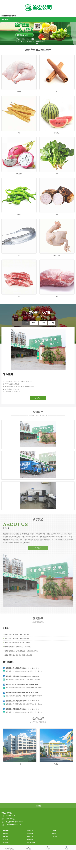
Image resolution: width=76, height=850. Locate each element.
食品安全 (30, 836)
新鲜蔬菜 (6, 833)
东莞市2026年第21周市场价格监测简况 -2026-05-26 (22, 688)
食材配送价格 (31, 842)
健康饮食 (30, 839)
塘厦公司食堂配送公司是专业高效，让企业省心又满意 (21, 654)
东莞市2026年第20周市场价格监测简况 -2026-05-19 (22, 696)
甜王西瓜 (57, 137)
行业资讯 (30, 833)
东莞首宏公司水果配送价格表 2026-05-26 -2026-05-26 (22, 671)
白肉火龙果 (19, 178)
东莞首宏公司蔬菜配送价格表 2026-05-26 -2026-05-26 (22, 680)
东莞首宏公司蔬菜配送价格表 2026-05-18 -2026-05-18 (22, 712)
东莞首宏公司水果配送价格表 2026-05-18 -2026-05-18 (22, 704)
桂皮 (57, 91)
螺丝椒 (19, 219)
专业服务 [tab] (25, 323)
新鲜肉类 (6, 836)
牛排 (19, 301)
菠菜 (57, 178)
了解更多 (38, 544)
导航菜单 (4, 19)
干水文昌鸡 (57, 260)
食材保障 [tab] (51, 323)
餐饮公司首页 (9, 847)
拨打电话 (28, 847)
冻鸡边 (19, 91)
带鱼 (19, 260)
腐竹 (19, 137)
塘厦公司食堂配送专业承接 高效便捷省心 (17, 646)
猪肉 (57, 301)
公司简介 (38, 398)
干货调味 (6, 842)
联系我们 (54, 833)
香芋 (57, 219)
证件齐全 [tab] (34, 323)
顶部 (66, 847)
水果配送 (6, 839)
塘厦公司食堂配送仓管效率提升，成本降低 (17, 650)
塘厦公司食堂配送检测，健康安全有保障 (16, 638)
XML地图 (54, 836)
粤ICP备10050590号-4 (14, 825)
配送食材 (47, 847)
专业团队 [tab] (42, 323)
